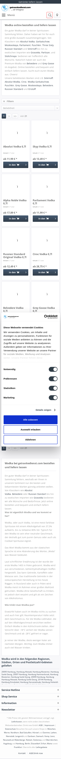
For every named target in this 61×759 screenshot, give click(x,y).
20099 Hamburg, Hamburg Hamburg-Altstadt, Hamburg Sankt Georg (28, 678)
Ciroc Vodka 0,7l (42, 254)
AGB (41, 725)
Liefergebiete (41, 747)
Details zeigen (43, 410)
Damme (46, 732)
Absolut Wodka (12, 81)
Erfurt (43, 743)
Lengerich (19, 736)
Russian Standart (13, 48)
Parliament (25, 45)
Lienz (52, 736)
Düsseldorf (35, 743)
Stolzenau (37, 740)
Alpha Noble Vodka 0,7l (15, 202)
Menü (8, 15)
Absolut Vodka (27, 41)
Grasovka (35, 52)
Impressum (49, 725)
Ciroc (24, 81)
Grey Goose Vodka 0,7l (44, 309)
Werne (7, 732)
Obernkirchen (51, 740)
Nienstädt (10, 736)
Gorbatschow (42, 41)
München (51, 729)
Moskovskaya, (12, 45)
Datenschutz (10, 729)
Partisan (45, 52)
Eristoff (32, 89)
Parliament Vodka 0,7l (44, 202)
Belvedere (32, 63)
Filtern (8, 101)
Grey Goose (48, 63)
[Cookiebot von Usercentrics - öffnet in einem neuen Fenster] (44, 317)
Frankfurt (18, 747)
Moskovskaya (34, 85)
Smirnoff (32, 48)
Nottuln (29, 740)
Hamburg (20, 743)
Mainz (49, 743)
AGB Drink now (36, 753)
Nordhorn (15, 732)
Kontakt (22, 753)
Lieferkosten (16, 721)
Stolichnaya (11, 56)
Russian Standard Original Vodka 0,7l (14, 256)
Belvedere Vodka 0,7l (13, 309)
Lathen (54, 732)
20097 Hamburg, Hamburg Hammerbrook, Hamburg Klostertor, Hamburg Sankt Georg (30, 675)
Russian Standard (14, 89)
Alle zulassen (30, 419)
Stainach (39, 736)
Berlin (27, 743)
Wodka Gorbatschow (38, 81)
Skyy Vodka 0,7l (42, 146)
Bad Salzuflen (25, 732)
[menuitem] (8, 15)
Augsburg (7, 743)
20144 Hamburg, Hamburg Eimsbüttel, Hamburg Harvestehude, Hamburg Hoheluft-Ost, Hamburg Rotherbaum (30, 682)
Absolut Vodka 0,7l (14, 146)
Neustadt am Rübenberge (14, 740)
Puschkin (36, 45)
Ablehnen (30, 439)
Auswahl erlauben (30, 429)
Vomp (46, 736)
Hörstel (35, 732)
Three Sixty (48, 45)
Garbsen (31, 736)
